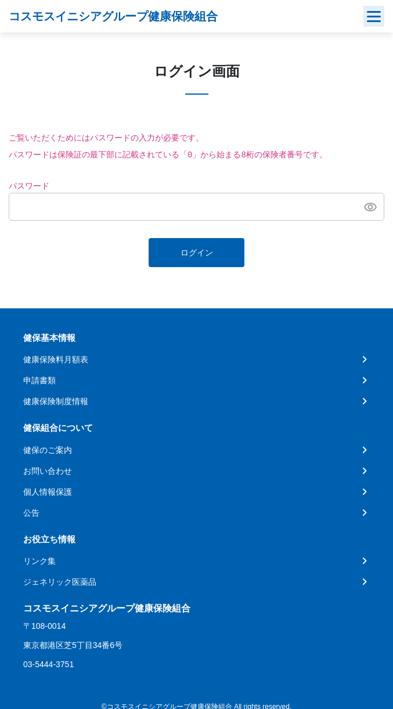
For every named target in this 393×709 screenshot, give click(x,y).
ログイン (197, 253)
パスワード (29, 186)
